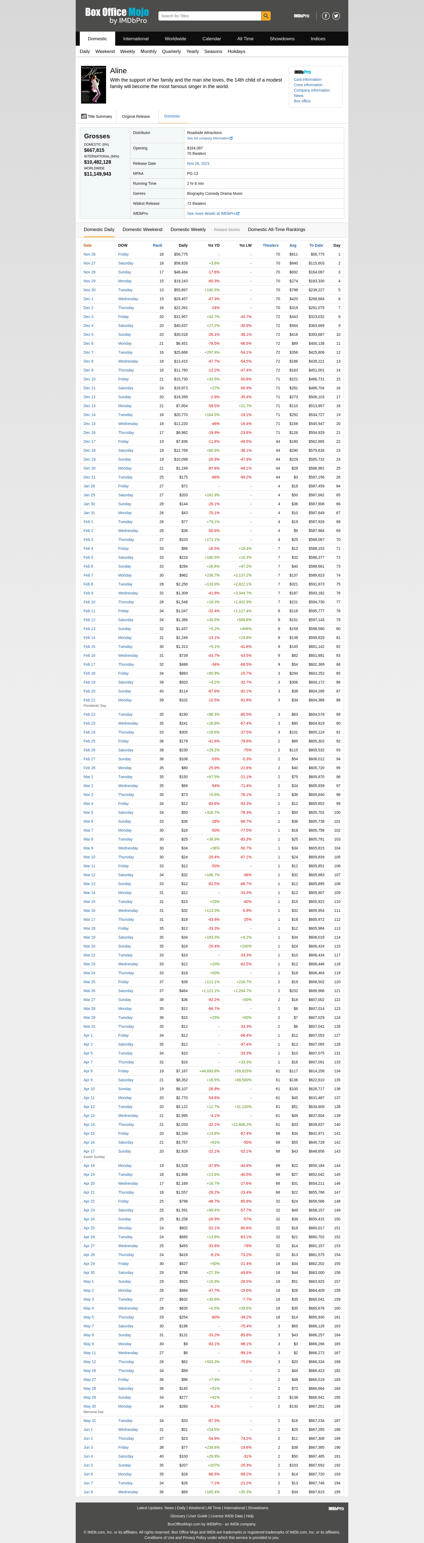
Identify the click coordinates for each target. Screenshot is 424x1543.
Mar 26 (89, 991)
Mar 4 (88, 803)
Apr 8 (88, 1071)
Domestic (97, 38)
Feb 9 (88, 593)
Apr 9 (88, 1080)
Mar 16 (89, 910)
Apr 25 (89, 1228)
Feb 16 (89, 655)
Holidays (236, 51)
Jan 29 (89, 495)
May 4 (89, 1308)
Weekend (105, 51)
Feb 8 (88, 584)
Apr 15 (89, 1133)
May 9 (89, 1344)
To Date (316, 245)
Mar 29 (89, 1017)
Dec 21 (89, 477)
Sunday (124, 272)
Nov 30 (89, 290)
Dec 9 (89, 370)
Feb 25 (89, 741)
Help (250, 1516)
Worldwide (175, 38)
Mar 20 (89, 946)
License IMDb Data (227, 1516)
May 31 (90, 1420)
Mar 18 (89, 928)
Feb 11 (89, 611)
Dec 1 (89, 299)
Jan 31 (89, 513)
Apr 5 (88, 1053)
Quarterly (171, 51)
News (298, 95)
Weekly (127, 51)
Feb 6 (88, 566)
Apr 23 (89, 1210)
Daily (85, 51)
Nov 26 (89, 254)
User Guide (198, 1516)
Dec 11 (89, 388)
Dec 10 (89, 379)
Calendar (212, 38)
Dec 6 (89, 343)
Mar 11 (89, 866)
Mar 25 (89, 982)
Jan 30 (89, 504)
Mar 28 (89, 1008)
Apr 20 (89, 1183)
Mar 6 (88, 821)
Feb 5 (88, 557)
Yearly (192, 51)
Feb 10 (89, 602)
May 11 (90, 1353)
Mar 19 (89, 937)
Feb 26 (89, 750)
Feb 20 (89, 691)
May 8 (89, 1335)
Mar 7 (88, 830)
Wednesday (128, 299)
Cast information (308, 79)
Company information (312, 90)
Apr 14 (89, 1124)
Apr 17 (89, 1151)
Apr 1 (88, 1035)
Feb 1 (88, 522)
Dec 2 (89, 308)
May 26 (90, 1370)
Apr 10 (89, 1089)
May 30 (90, 1406)
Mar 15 (89, 901)
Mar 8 (88, 839)
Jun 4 (88, 1456)
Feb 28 (89, 768)
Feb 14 (89, 637)
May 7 (89, 1326)
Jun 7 (88, 1483)
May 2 (89, 1290)
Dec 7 (89, 352)
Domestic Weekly (188, 229)
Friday (123, 254)
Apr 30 (89, 1272)
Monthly (149, 51)
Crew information (308, 85)
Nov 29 (89, 281)
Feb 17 (89, 664)
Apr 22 (89, 1201)
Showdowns (282, 38)
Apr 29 (89, 1263)
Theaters (271, 245)
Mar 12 (89, 875)
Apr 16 (89, 1142)
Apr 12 (89, 1106)
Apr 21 (89, 1192)
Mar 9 (88, 848)
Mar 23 (89, 964)
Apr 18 (89, 1165)
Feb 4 (88, 548)
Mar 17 (89, 919)
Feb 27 (89, 759)
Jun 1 (88, 1429)
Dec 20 (89, 468)
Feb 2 (88, 530)
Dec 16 (89, 432)
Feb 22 (89, 714)
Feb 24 (89, 732)
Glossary (177, 1516)
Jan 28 (89, 486)
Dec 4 (89, 325)
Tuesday (125, 290)
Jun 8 (88, 1492)
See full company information (210, 138)
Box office (302, 101)
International (136, 38)
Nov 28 (89, 272)
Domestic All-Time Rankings (276, 229)
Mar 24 (89, 973)
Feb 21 (89, 700)
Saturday (125, 263)
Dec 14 (89, 415)
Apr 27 (89, 1246)
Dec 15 (89, 423)
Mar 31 (89, 1026)
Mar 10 (89, 857)
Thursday (126, 308)
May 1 (89, 1281)
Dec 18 (89, 450)
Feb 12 (89, 620)
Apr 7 (88, 1062)
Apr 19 (89, 1174)
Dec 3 (89, 316)
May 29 (90, 1397)
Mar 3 (88, 794)
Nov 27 (89, 263)
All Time (245, 38)
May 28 (90, 1388)
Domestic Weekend (142, 229)
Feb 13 (89, 629)
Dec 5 (89, 334)
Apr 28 (89, 1255)
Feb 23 (89, 723)
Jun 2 (88, 1438)
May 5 (89, 1317)
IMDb (234, 1524)
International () (101, 156)
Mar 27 (89, 1000)
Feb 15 (89, 646)
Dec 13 (89, 406)
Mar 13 (89, 884)
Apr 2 (88, 1044)
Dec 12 (89, 397)
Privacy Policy (194, 1537)
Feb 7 (88, 575)
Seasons (213, 51)
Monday (125, 281)
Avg (292, 245)
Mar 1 (88, 777)
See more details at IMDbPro (213, 213)
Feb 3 (88, 539)
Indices (318, 38)
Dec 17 (89, 441)
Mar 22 (89, 955)
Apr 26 (89, 1237)
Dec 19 (89, 459)
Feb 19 (89, 682)
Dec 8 (89, 361)
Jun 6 (88, 1474)
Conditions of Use (159, 1537)
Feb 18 (89, 673)
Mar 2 (88, 786)
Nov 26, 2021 (198, 163)
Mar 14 (89, 893)
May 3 (89, 1299)
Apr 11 (89, 1098)
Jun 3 (88, 1447)
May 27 (90, 1379)
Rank (157, 245)
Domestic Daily (99, 229)
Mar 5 (88, 812)
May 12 (90, 1362)
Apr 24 (89, 1219)
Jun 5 (88, 1465)
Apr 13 (89, 1115)
